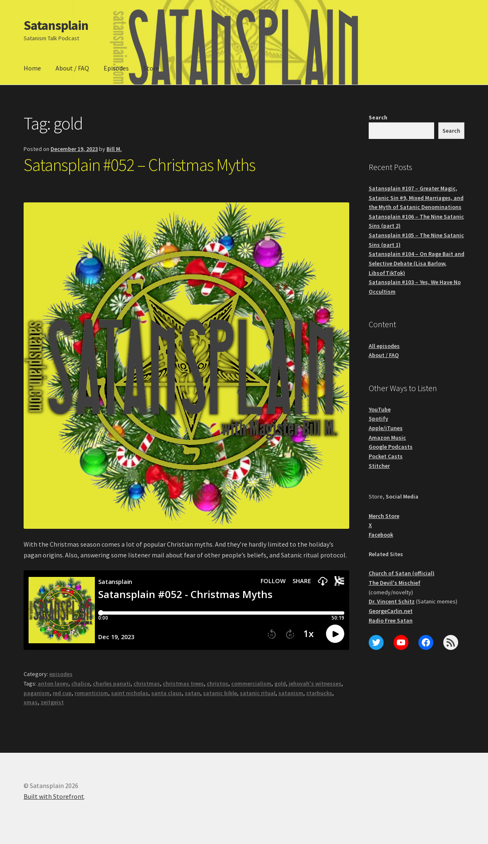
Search (378, 117)
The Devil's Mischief (394, 582)
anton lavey (53, 683)
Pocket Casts (386, 456)
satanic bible (220, 693)
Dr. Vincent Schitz (392, 601)
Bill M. (114, 149)
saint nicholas (129, 693)
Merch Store (384, 516)
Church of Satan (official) (402, 573)
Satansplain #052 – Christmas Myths (139, 164)
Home (32, 68)
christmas (146, 683)
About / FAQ (72, 68)
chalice (80, 683)
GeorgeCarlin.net (391, 611)
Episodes (116, 68)
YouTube (380, 409)
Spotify (378, 418)
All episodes (384, 346)
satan (192, 693)
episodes (60, 674)
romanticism (91, 693)
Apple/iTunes (386, 428)
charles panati (111, 683)
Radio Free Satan (391, 620)
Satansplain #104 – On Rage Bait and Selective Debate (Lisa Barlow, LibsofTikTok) (416, 263)
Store (151, 68)
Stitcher (379, 465)
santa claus (166, 693)
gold (280, 683)
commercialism (251, 683)
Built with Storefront (54, 796)
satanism (290, 693)
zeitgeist (52, 702)
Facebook (381, 534)
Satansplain (56, 25)
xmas (31, 702)
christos (217, 683)
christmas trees (183, 683)
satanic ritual (257, 693)
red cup (62, 693)
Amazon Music (387, 437)
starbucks (319, 693)
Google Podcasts (391, 446)
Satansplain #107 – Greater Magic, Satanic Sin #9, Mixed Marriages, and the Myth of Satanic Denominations (416, 198)
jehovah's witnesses (315, 683)
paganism (37, 693)
